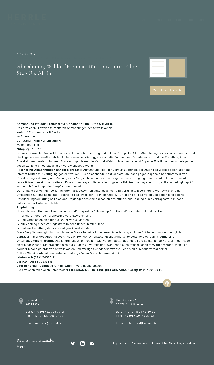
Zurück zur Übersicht (167, 90)
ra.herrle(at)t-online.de (50, 323)
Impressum (120, 343)
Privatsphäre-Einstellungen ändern (173, 343)
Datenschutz (139, 343)
